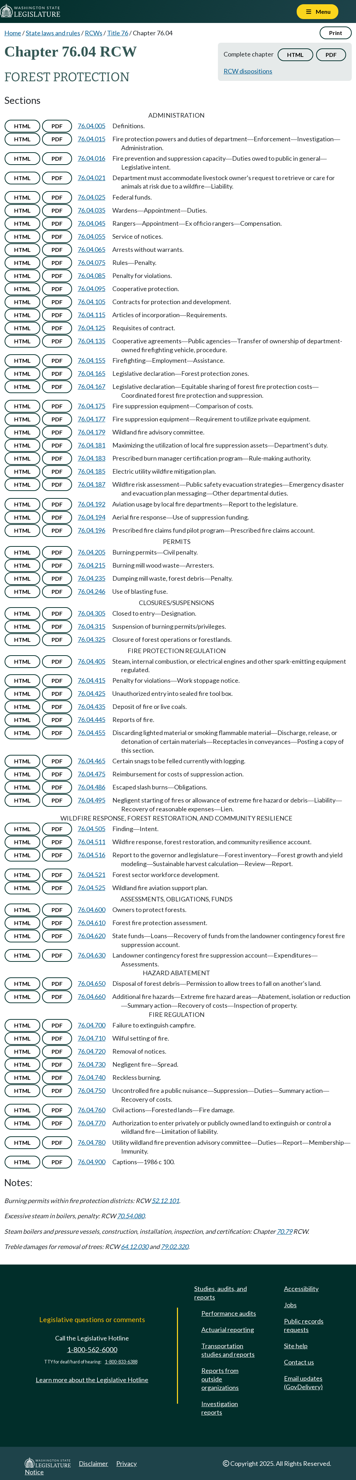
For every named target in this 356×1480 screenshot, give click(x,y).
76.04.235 (91, 578)
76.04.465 (91, 761)
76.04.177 (91, 419)
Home (12, 33)
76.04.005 (91, 126)
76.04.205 (91, 552)
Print (335, 32)
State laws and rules (53, 33)
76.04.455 (91, 732)
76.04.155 (91, 360)
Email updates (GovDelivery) (303, 1382)
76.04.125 (91, 328)
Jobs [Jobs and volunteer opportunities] (290, 1305)
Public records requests (304, 1325)
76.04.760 (91, 1110)
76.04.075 (91, 262)
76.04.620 (91, 936)
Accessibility (301, 1288)
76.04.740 (91, 1077)
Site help (296, 1346)
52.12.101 (165, 1200)
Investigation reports (219, 1408)
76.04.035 (91, 210)
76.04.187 (91, 484)
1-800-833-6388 (121, 1361)
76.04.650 (91, 983)
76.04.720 (91, 1051)
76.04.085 (91, 275)
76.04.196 (91, 530)
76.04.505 (91, 829)
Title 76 (117, 33)
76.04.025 (91, 197)
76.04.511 (91, 842)
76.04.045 (91, 223)
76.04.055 (91, 236)
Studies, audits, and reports (220, 1293)
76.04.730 (91, 1064)
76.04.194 (91, 517)
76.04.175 (91, 406)
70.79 (284, 1231)
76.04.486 (91, 787)
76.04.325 (91, 639)
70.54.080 (130, 1216)
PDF (331, 54)
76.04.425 (91, 693)
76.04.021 (91, 178)
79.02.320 (174, 1246)
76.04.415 (91, 680)
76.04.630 (91, 955)
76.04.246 (91, 591)
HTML (295, 54)
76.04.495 (91, 800)
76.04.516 (91, 855)
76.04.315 (91, 626)
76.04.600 (91, 909)
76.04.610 (91, 923)
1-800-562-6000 (92, 1349)
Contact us (299, 1362)
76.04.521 (91, 874)
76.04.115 (91, 315)
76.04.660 (91, 996)
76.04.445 (91, 719)
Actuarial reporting (227, 1329)
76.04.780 (91, 1142)
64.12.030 (134, 1246)
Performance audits (228, 1313)
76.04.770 (91, 1123)
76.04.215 (91, 565)
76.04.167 (91, 386)
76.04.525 (91, 888)
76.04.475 (91, 774)
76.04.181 (91, 445)
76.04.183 (91, 458)
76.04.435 (91, 706)
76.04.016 (91, 158)
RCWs (93, 33)
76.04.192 (91, 504)
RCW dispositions (248, 71)
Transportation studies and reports (228, 1350)
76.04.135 (91, 341)
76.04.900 (91, 1162)
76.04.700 (91, 1025)
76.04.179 (91, 432)
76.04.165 (91, 373)
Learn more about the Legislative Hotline (92, 1380)
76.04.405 (91, 661)
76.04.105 (91, 302)
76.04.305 (91, 613)
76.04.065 (91, 249)
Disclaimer (93, 1463)
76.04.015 (91, 139)
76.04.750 (91, 1090)
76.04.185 (91, 471)
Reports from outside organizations (220, 1379)
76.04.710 (91, 1038)
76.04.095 (91, 288)
